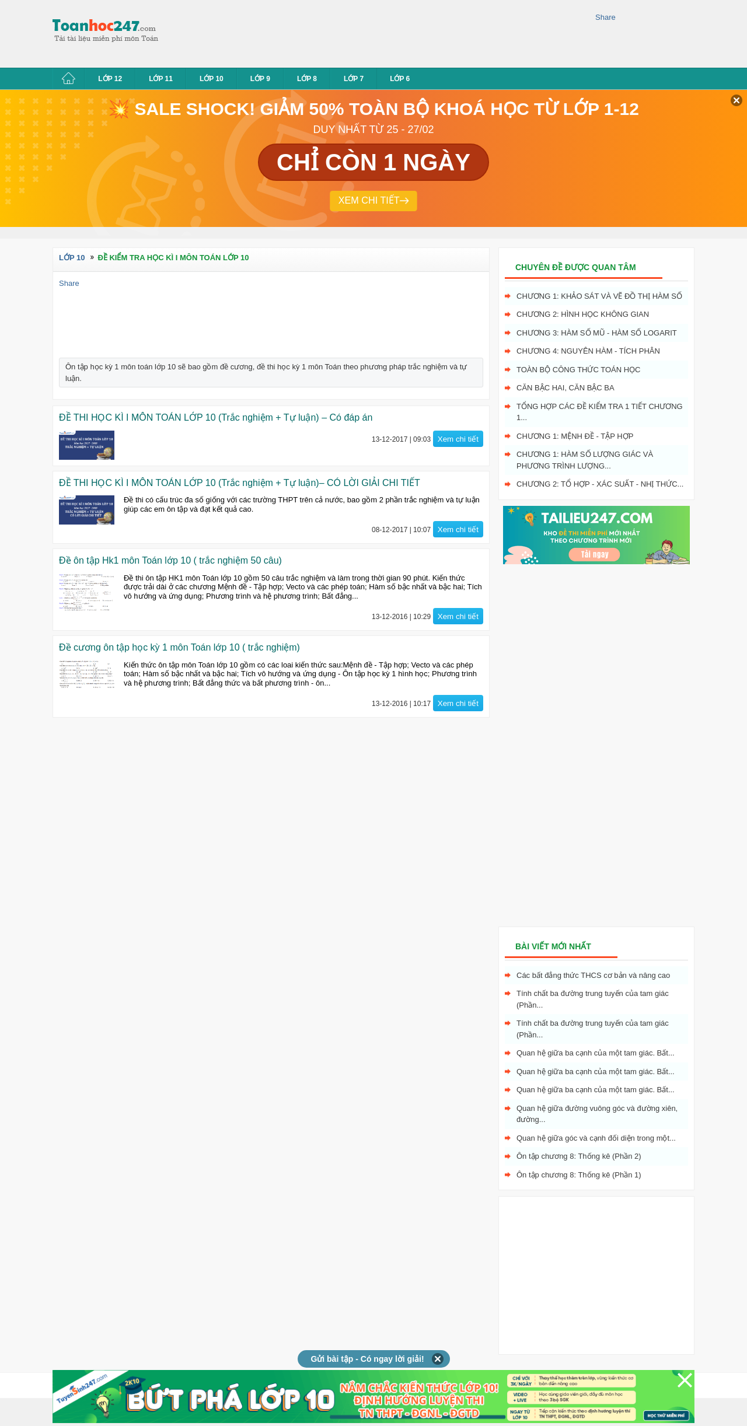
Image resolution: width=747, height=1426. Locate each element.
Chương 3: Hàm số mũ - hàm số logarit (596, 332)
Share (605, 17)
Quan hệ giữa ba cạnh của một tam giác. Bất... (595, 1052)
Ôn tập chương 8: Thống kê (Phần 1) (578, 1174)
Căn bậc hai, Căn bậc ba (565, 387)
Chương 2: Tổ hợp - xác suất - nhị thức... (599, 484)
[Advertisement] (381, 32)
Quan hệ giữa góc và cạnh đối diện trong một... (596, 1138)
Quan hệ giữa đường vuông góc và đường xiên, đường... (597, 1114)
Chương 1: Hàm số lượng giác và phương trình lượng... (584, 460)
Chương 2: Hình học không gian (582, 314)
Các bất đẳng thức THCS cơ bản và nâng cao (593, 975)
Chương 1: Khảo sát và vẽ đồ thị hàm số (599, 296)
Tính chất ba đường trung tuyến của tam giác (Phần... (592, 999)
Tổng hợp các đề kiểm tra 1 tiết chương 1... (599, 412)
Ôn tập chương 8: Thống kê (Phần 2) (578, 1156)
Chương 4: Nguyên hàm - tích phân (588, 351)
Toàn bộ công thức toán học (578, 369)
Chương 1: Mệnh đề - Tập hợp (574, 436)
